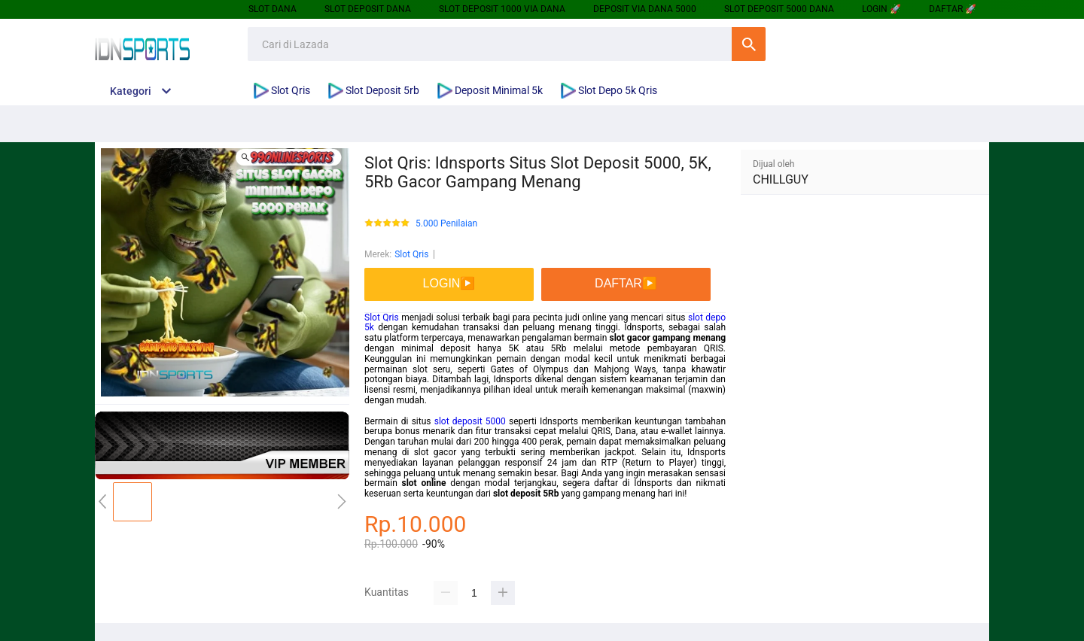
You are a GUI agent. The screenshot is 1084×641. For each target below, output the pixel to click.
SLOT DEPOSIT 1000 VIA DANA (502, 9)
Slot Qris (411, 254)
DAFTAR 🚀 (952, 9)
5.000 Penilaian (446, 224)
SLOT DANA (272, 9)
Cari (749, 44)
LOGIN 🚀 (881, 9)
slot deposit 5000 (470, 421)
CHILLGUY (780, 179)
